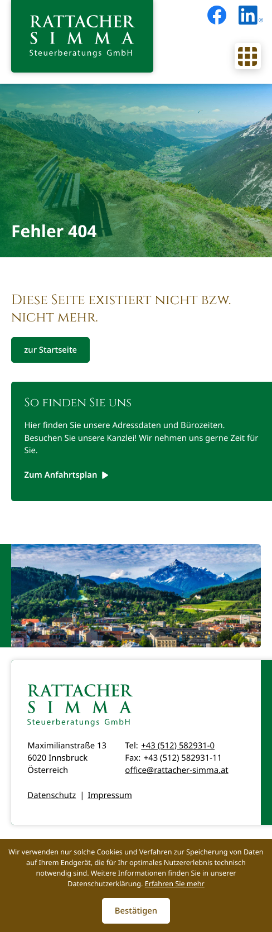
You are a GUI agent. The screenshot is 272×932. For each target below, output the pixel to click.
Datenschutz (51, 795)
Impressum (110, 795)
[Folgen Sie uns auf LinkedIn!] (251, 15)
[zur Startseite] (82, 36)
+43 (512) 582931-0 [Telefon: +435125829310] (178, 745)
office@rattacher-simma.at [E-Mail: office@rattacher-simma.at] (176, 770)
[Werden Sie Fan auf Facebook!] (216, 15)
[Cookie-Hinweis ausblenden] (136, 911)
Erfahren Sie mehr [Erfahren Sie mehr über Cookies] (175, 883)
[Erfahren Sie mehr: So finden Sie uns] (67, 475)
